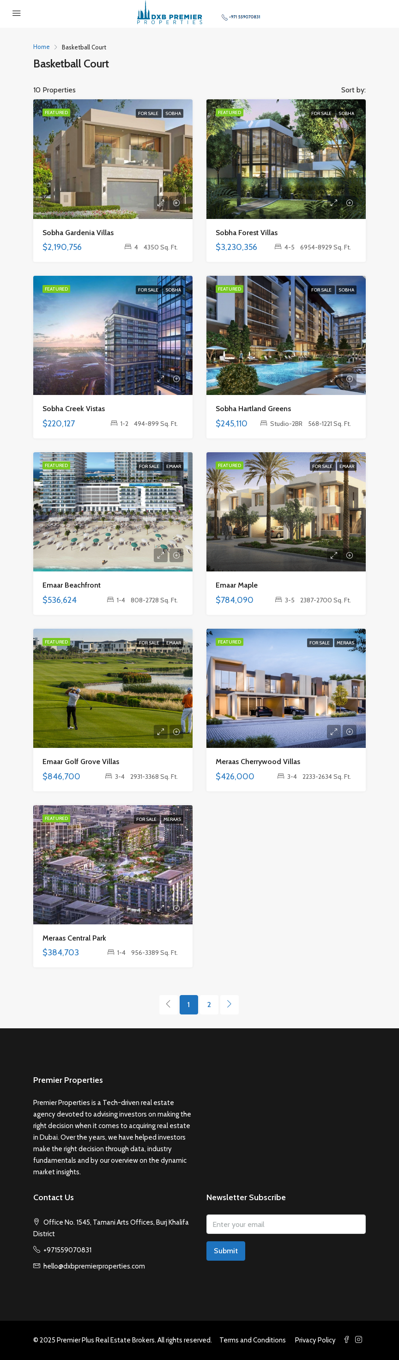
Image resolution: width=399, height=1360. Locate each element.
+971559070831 (67, 1250)
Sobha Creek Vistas (73, 408)
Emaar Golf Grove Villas (80, 761)
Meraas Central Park (74, 938)
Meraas (345, 643)
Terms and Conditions (252, 1340)
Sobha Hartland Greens (253, 408)
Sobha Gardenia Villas (78, 232)
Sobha (173, 113)
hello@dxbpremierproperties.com (94, 1266)
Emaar (173, 466)
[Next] (229, 1004)
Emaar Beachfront (71, 585)
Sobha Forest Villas (247, 232)
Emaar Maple (237, 585)
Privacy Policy (315, 1340)
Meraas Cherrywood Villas (258, 761)
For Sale (148, 113)
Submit (226, 1250)
